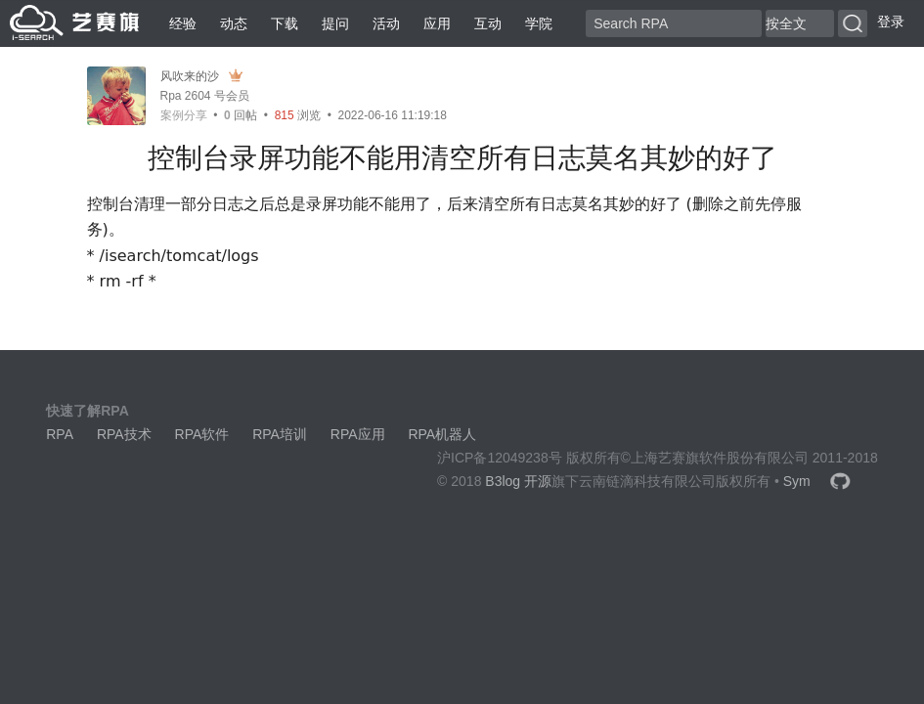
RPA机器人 (442, 434)
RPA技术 (124, 434)
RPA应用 (357, 434)
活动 (386, 23)
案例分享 (183, 115)
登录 (890, 21)
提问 (335, 23)
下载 (284, 23)
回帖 (240, 115)
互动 (488, 23)
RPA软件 (202, 434)
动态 (233, 23)
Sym (797, 481)
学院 (538, 23)
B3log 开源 (518, 481)
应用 (437, 23)
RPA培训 (279, 434)
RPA (59, 434)
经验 (183, 23)
